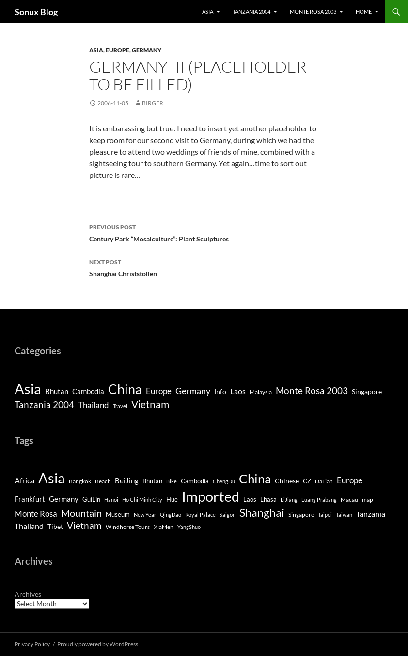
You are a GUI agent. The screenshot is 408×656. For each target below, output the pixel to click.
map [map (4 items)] (367, 499)
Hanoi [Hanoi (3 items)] (111, 499)
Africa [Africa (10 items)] (24, 480)
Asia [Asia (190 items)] (28, 388)
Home (364, 11)
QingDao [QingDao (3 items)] (170, 515)
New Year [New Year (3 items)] (145, 515)
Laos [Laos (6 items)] (238, 391)
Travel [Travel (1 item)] (120, 406)
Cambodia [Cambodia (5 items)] (88, 391)
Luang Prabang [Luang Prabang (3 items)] (319, 499)
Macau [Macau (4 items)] (349, 499)
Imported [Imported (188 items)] (210, 496)
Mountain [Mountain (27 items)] (81, 513)
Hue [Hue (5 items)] (172, 499)
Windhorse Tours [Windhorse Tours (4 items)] (128, 526)
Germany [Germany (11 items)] (192, 390)
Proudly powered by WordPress (97, 644)
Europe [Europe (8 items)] (159, 391)
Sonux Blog (36, 11)
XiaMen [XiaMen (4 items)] (163, 526)
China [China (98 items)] (255, 478)
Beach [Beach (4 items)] (103, 481)
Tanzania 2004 (251, 11)
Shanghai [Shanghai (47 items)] (261, 512)
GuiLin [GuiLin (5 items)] (91, 499)
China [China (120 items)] (125, 389)
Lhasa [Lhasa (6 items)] (268, 499)
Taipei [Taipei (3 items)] (325, 515)
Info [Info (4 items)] (220, 391)
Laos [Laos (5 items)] (249, 499)
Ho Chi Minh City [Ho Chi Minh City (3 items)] (142, 499)
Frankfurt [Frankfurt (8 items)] (30, 499)
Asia (207, 11)
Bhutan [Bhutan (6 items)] (152, 481)
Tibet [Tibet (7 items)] (55, 526)
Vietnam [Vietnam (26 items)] (150, 404)
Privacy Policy (32, 644)
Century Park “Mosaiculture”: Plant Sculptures (204, 232)
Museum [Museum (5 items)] (118, 514)
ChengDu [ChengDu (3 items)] (224, 481)
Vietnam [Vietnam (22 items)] (84, 525)
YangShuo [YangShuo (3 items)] (189, 527)
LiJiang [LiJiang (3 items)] (289, 499)
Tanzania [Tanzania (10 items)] (370, 514)
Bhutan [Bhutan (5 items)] (56, 391)
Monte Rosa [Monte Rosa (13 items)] (36, 514)
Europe (117, 50)
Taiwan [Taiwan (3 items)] (344, 515)
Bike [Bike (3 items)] (171, 481)
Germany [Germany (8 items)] (63, 499)
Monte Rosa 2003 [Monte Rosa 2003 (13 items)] (312, 390)
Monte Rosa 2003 (313, 11)
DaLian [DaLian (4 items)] (324, 481)
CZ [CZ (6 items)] (307, 481)
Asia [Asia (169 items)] (51, 478)
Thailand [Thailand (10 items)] (29, 526)
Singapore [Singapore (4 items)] (367, 391)
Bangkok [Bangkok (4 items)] (80, 481)
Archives (28, 594)
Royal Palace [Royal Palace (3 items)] (200, 515)
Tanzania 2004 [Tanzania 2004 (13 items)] (44, 405)
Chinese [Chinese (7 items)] (287, 481)
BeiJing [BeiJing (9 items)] (127, 480)
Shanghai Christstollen (204, 267)
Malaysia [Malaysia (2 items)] (261, 392)
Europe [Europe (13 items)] (349, 480)
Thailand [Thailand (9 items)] (93, 405)
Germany (146, 50)
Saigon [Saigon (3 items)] (227, 515)
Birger (152, 103)
